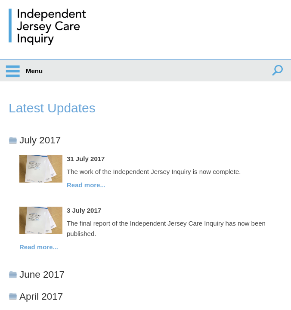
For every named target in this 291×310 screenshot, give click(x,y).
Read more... (86, 185)
